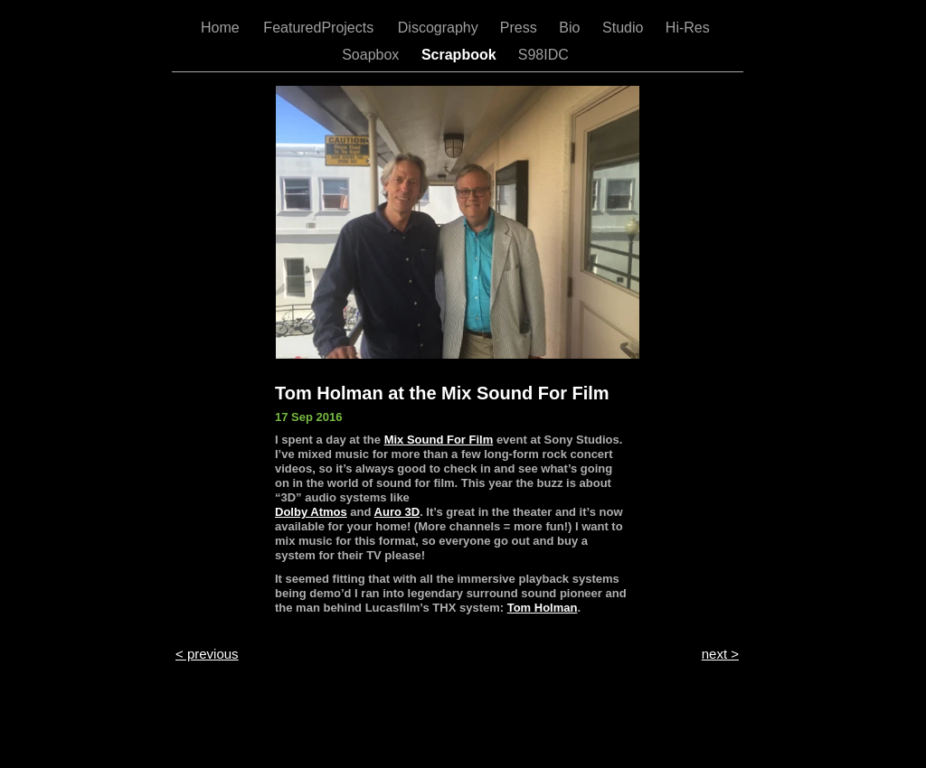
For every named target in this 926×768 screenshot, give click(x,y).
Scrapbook (460, 54)
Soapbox (372, 54)
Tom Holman (542, 607)
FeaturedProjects (320, 27)
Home (222, 27)
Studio (624, 27)
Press (520, 27)
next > (720, 653)
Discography (440, 27)
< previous (207, 653)
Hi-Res (689, 27)
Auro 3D (397, 512)
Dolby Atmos (311, 512)
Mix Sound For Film (439, 439)
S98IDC (545, 54)
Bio (571, 27)
